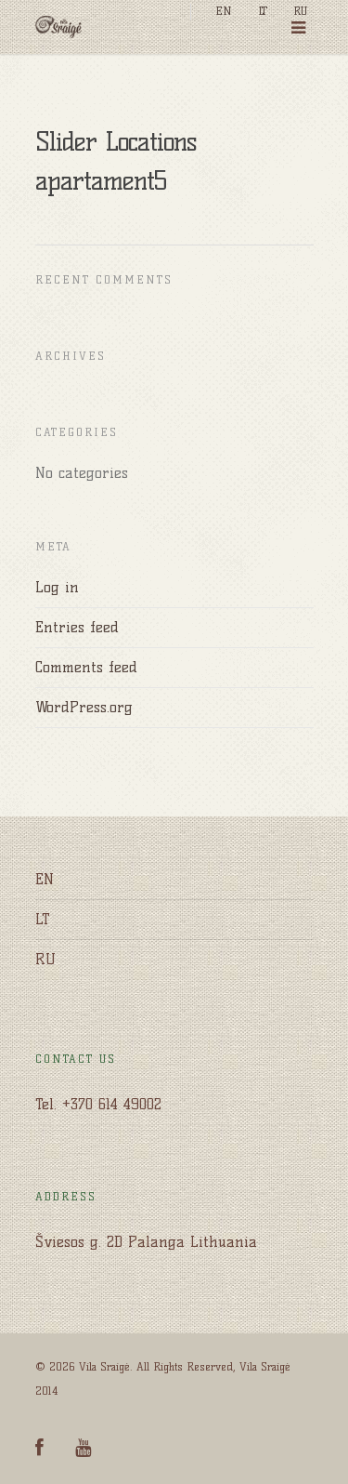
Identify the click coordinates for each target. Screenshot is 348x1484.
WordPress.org (84, 707)
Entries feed (77, 627)
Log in (57, 587)
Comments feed (86, 667)
